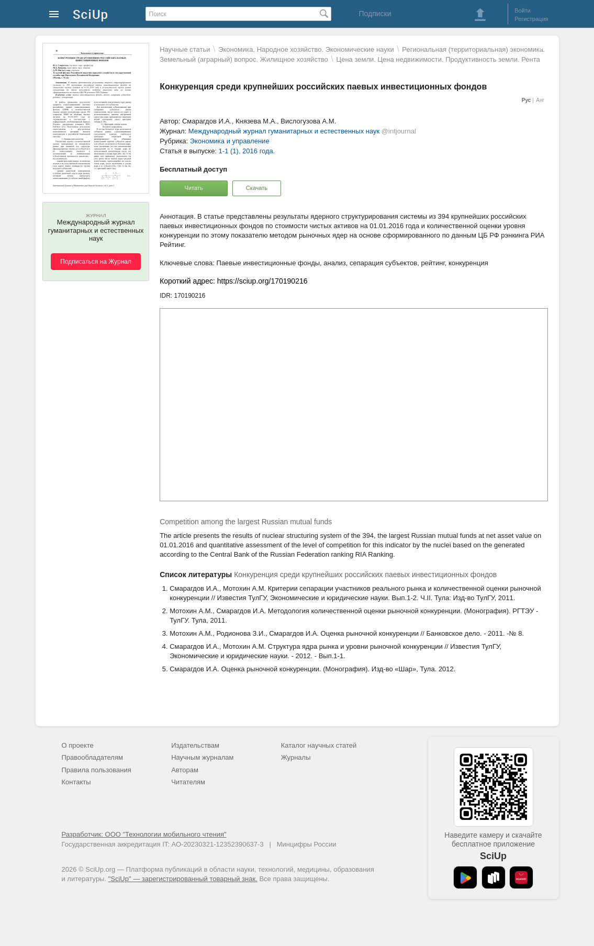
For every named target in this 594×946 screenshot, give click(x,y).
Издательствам (195, 745)
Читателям (188, 782)
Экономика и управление (230, 141)
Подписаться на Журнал (95, 261)
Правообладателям (92, 757)
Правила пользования (96, 770)
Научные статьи (185, 49)
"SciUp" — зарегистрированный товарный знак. (182, 879)
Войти (522, 10)
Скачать (256, 188)
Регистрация (531, 19)
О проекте (78, 745)
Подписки (374, 13)
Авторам (184, 770)
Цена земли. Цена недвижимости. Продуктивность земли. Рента (438, 59)
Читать (194, 188)
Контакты (76, 782)
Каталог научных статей (319, 745)
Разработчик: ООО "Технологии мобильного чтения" (144, 834)
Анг (540, 100)
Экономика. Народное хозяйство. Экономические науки (306, 49)
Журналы (296, 757)
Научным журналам (202, 757)
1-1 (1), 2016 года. (247, 151)
